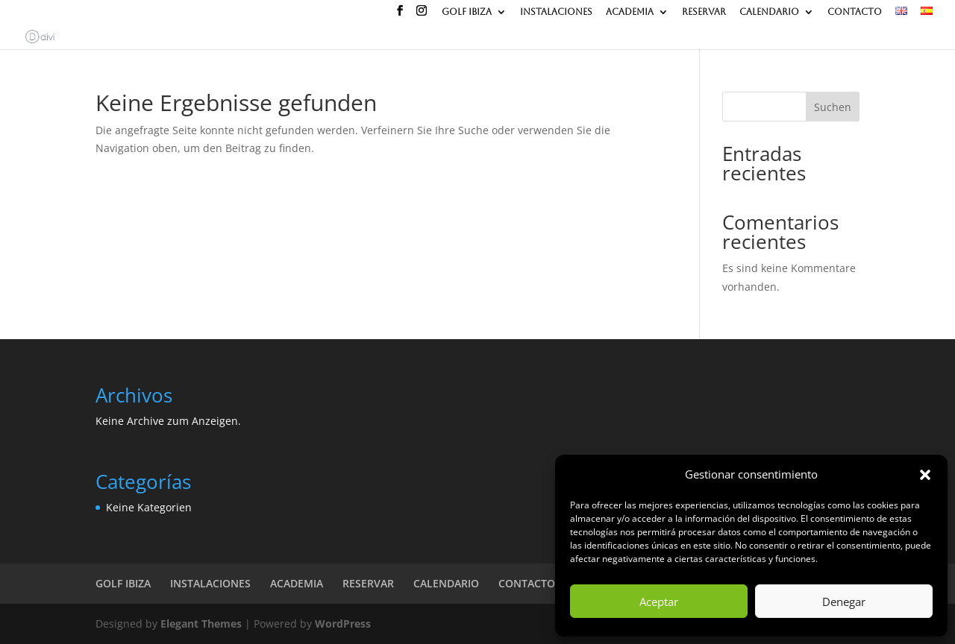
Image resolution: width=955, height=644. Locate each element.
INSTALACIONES (556, 12)
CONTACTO (854, 12)
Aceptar (658, 601)
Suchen (832, 107)
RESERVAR (704, 12)
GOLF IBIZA (467, 12)
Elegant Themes (201, 623)
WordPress (343, 623)
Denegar (843, 601)
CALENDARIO (769, 12)
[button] (925, 474)
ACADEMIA (630, 12)
